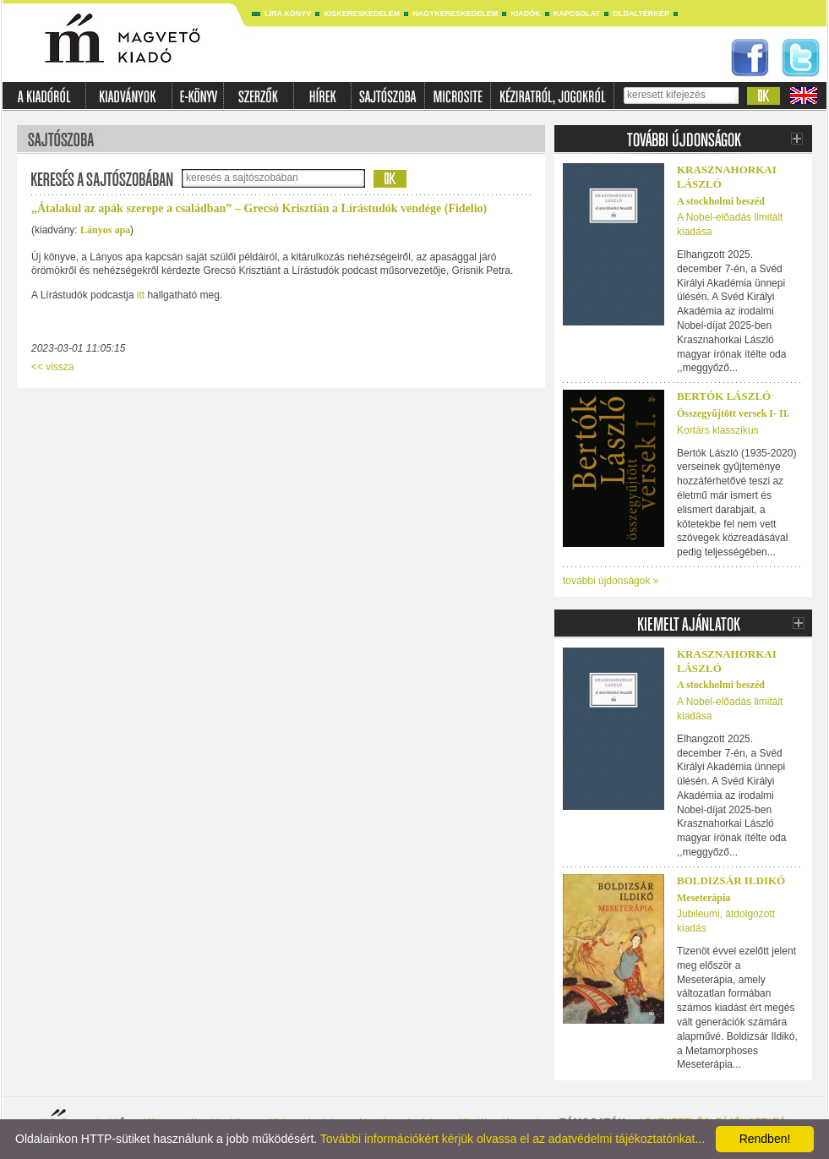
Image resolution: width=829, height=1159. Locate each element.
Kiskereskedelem (362, 13)
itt (141, 295)
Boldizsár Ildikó (731, 880)
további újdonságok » (610, 581)
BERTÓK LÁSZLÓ (724, 396)
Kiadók (525, 13)
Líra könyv (288, 13)
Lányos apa (105, 230)
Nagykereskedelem (455, 13)
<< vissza (52, 367)
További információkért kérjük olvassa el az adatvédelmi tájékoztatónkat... (512, 1138)
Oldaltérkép (641, 13)
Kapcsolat (577, 13)
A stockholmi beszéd (721, 201)
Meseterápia (703, 898)
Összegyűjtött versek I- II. (733, 413)
